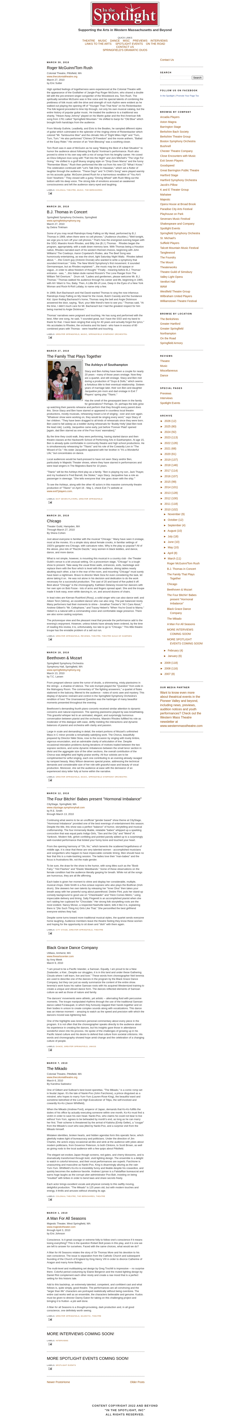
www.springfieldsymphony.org (63, 669)
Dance (59, 1046)
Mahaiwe (165, 194)
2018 (167, 465)
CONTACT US (125, 46)
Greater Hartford (170, 323)
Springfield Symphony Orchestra (108, 334)
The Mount (166, 262)
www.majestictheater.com (61, 1226)
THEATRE (88, 40)
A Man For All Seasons (66, 1218)
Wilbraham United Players (176, 296)
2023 (167, 437)
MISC (126, 40)
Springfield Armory (171, 343)
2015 (167, 481)
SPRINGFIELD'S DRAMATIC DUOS (125, 53)
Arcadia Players (169, 117)
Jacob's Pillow (168, 184)
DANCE (115, 40)
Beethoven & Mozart (64, 658)
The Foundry (168, 257)
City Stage (62, 930)
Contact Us (167, 59)
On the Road (168, 338)
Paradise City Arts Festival (176, 209)
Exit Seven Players (67, 499)
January (173, 656)
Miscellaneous (169, 370)
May (171, 547)
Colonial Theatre (66, 190)
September (175, 525)
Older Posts (137, 1382)
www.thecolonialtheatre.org (62, 76)
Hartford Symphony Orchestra (178, 180)
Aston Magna (168, 121)
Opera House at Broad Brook (178, 204)
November (174, 514)
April (171, 553)
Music (80, 190)
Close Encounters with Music (178, 155)
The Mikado (57, 1068)
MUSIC (102, 40)
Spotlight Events (66, 1365)
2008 (167, 668)
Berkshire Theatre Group (175, 136)
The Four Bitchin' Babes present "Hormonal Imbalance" (94, 799)
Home (66, 1382)
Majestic (86, 1316)
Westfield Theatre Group (175, 291)
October (173, 519)
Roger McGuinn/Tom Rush (70, 68)
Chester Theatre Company (176, 151)
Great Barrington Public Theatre (179, 170)
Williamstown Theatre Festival (178, 301)
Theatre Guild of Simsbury (176, 271)
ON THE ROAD (155, 43)
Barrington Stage (170, 126)
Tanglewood (167, 252)
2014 (167, 487)
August (172, 530)
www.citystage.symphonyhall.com (66, 807)
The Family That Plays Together (74, 356)
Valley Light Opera (171, 276)
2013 (167, 492)
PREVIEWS (140, 40)
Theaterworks (168, 267)
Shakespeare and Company (177, 223)
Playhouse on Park (171, 213)
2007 (167, 673)
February (174, 650)
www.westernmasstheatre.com (181, 725)
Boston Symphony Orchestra (178, 141)
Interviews (62, 1341)
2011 (167, 503)
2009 (167, 662)
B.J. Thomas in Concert (67, 212)
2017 (167, 470)
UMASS (92, 1046)
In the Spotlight (167, 96)
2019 (167, 459)
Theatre (96, 636)
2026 (167, 421)
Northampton (168, 333)
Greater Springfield (67, 334)
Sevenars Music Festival (175, 218)
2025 (167, 426)
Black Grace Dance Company (72, 947)
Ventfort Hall (167, 281)
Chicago (54, 521)
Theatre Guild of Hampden (117, 636)
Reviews (85, 636)
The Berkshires (93, 190)
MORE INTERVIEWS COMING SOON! (80, 1334)
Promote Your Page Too (187, 96)
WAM (163, 286)
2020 (167, 454)
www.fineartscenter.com (60, 956)
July (170, 536)
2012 (167, 498)
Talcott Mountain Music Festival (179, 247)
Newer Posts (54, 1382)
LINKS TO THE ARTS (98, 43)
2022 (167, 443)
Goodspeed (167, 165)
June (171, 541)
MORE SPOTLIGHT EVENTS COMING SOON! (88, 1358)
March (172, 558)
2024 (167, 431)
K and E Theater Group (174, 189)
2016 (167, 476)
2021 (167, 448)
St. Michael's (168, 238)
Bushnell (165, 146)
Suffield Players (169, 243)
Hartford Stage (169, 175)
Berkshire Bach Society (174, 131)
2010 (167, 509)
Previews (165, 393)
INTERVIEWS (159, 40)
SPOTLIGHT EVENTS (130, 43)
